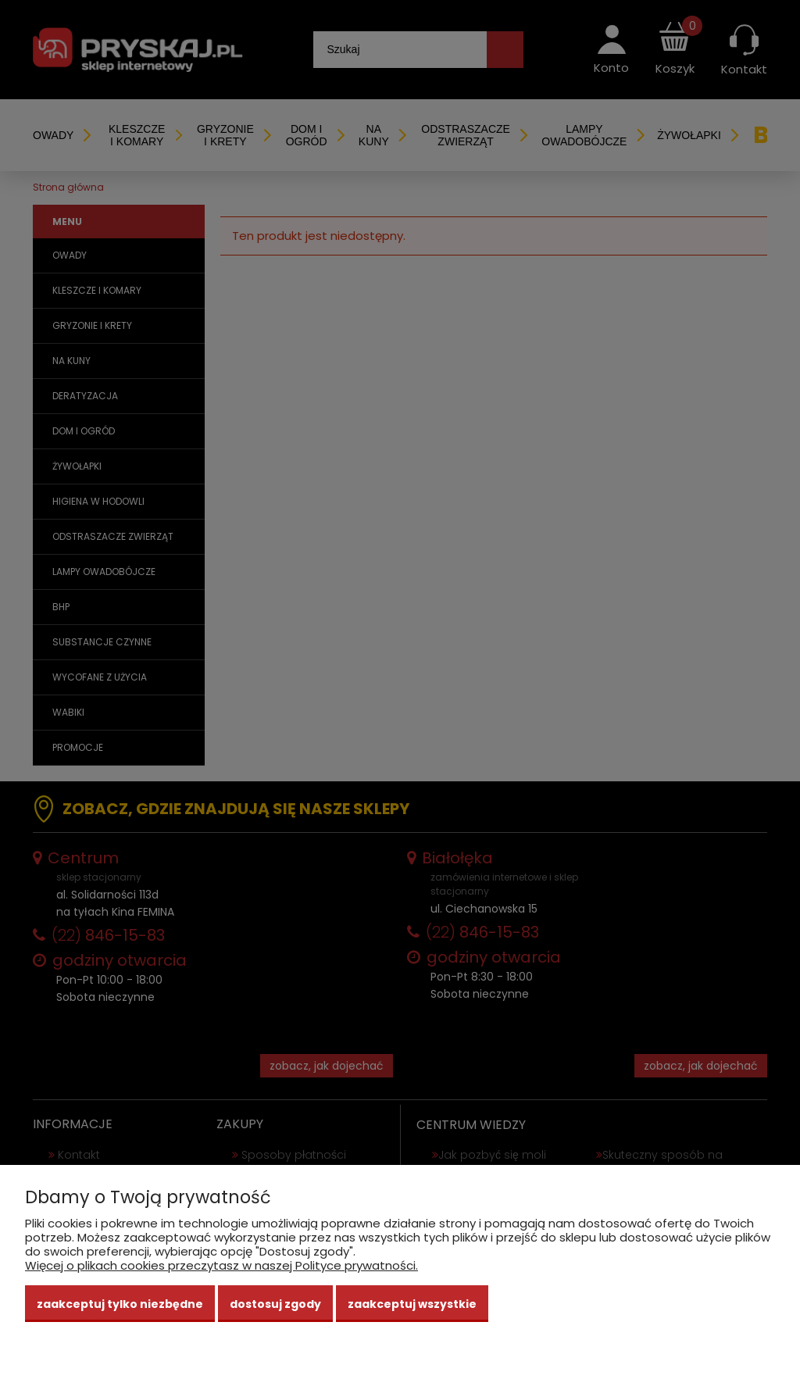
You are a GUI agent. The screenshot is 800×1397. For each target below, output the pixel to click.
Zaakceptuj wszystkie (412, 1304)
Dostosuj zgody (275, 1304)
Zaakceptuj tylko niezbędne (120, 1304)
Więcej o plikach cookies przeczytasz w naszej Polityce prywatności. (221, 1265)
